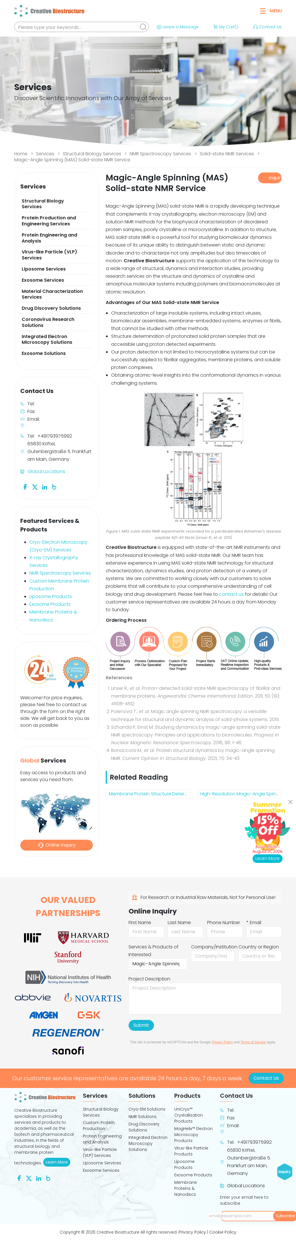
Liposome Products (50, 596)
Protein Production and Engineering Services (49, 221)
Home (20, 153)
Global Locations (46, 471)
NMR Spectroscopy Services (160, 153)
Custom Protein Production (99, 1125)
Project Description (149, 979)
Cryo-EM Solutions (147, 1109)
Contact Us (267, 26)
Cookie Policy (222, 1232)
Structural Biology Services (92, 153)
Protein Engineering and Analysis (49, 238)
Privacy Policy (222, 1042)
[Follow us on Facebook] (25, 486)
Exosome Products (50, 604)
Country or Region (259, 947)
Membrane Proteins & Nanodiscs (185, 1188)
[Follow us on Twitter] (34, 486)
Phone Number (223, 922)
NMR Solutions (143, 1116)
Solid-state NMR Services (227, 153)
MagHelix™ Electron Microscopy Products (193, 1134)
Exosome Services (43, 280)
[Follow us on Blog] (54, 486)
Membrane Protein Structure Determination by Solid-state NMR (149, 794)
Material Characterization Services (52, 294)
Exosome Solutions (44, 353)
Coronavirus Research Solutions (48, 322)
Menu (271, 10)
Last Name (179, 922)
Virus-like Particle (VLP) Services (49, 255)
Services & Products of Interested (154, 951)
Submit (141, 1025)
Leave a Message (177, 26)
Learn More (58, 1162)
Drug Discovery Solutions (51, 308)
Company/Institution (214, 947)
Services (45, 153)
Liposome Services (44, 269)
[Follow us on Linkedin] (44, 486)
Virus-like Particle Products (191, 1151)
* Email (253, 922)
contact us (231, 594)
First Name (140, 922)
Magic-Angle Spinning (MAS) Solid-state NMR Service (72, 159)
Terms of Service (253, 1042)
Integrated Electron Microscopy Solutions (47, 339)
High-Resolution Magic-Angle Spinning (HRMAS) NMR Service (241, 794)
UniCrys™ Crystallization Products (188, 1115)
